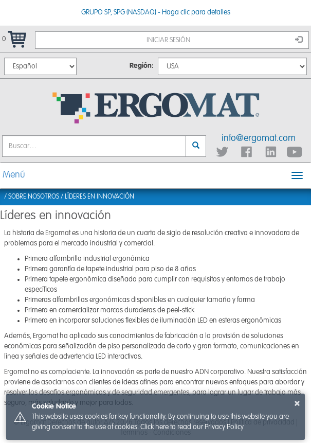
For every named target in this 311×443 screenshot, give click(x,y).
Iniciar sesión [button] (224, 40)
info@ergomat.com (259, 138)
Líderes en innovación (99, 196)
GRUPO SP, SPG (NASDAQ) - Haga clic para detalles (155, 12)
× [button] (297, 403)
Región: (142, 65)
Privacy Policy (224, 427)
